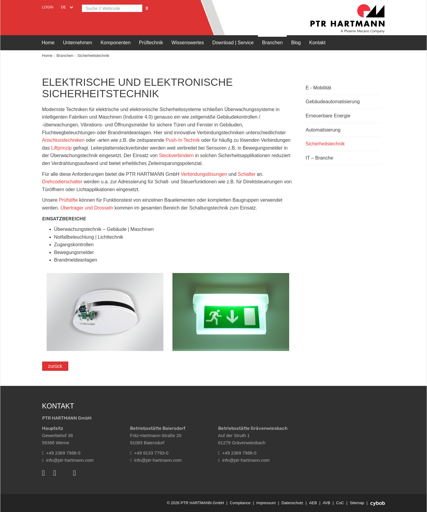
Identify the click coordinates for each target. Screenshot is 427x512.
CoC (340, 503)
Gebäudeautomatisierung (333, 101)
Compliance (240, 503)
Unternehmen (77, 42)
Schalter (247, 174)
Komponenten (116, 42)
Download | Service (233, 42)
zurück (55, 366)
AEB (313, 503)
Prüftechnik (151, 42)
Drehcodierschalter (63, 181)
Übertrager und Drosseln (86, 207)
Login (47, 7)
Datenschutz (292, 503)
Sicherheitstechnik (93, 55)
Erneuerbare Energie (328, 115)
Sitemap (357, 503)
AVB (326, 503)
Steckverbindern (177, 155)
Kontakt (317, 42)
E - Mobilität (318, 87)
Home (48, 42)
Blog (296, 42)
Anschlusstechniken (64, 140)
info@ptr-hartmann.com (68, 460)
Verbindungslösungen (204, 174)
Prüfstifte (69, 200)
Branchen (272, 42)
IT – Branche (319, 157)
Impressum (266, 503)
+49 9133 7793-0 (149, 452)
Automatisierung (323, 129)
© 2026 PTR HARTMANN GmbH (195, 503)
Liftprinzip (62, 147)
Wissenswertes (188, 42)
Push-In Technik (183, 140)
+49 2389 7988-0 (61, 452)
